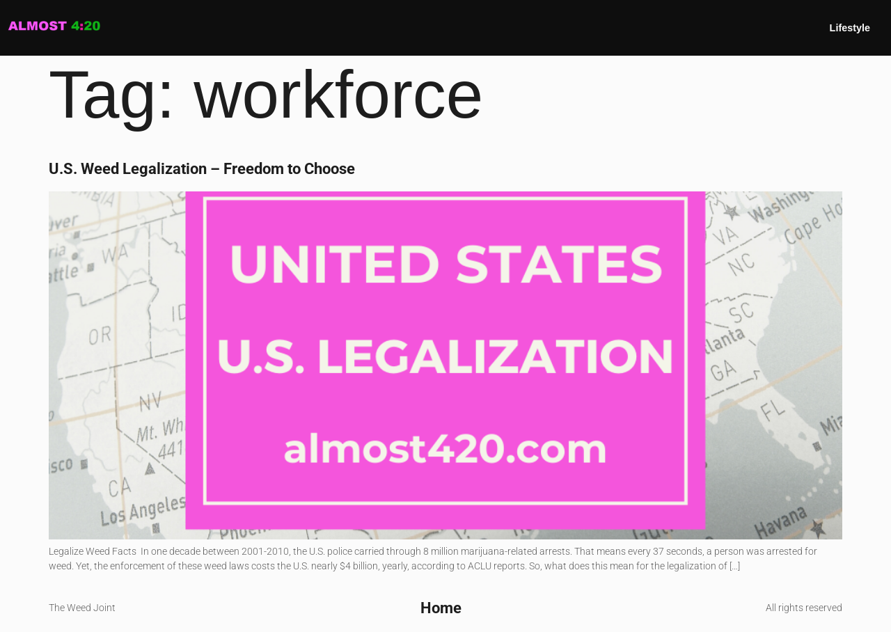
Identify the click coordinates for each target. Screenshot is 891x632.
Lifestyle (850, 27)
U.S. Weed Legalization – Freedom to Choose (202, 168)
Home (441, 608)
